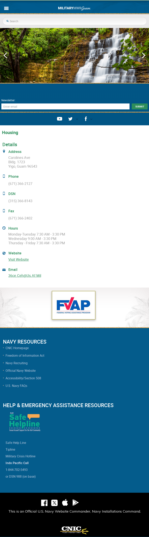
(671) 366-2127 (20, 183)
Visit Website (18, 259)
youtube (59, 119)
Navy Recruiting (17, 363)
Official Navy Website (21, 370)
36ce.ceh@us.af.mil (24, 275)
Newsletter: (8, 100)
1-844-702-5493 (17, 469)
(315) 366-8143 (20, 201)
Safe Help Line (16, 442)
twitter (70, 119)
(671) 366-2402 (20, 218)
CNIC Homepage (17, 348)
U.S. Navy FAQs (16, 385)
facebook (86, 119)
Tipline (10, 449)
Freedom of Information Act (25, 355)
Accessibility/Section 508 (23, 378)
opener (75, 120)
